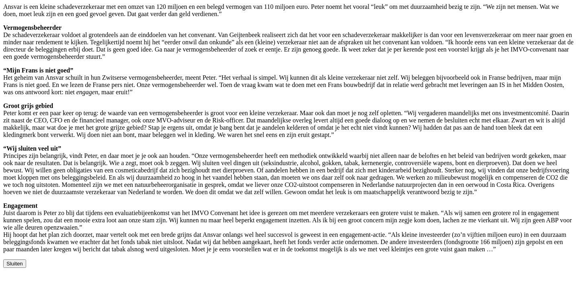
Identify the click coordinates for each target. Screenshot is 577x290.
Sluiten (14, 264)
